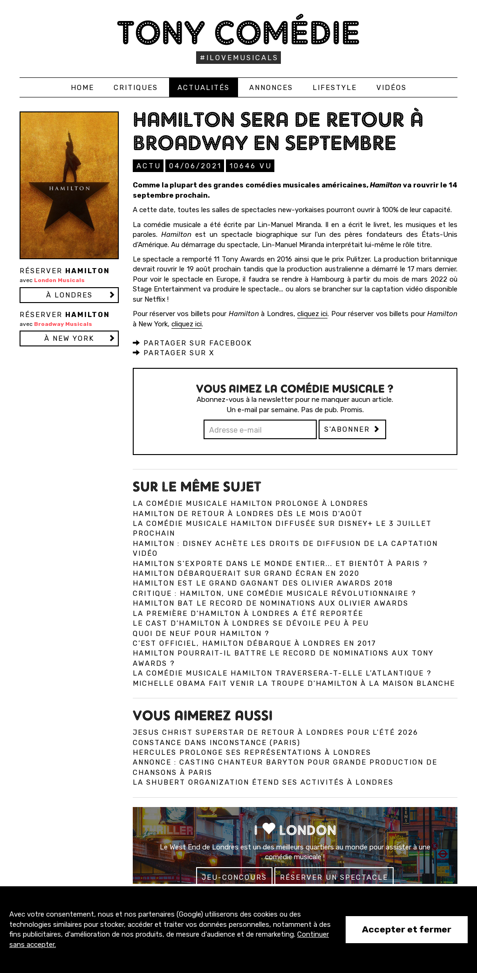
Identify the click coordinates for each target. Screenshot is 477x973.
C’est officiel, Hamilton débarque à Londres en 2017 (254, 643)
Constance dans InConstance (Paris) (216, 742)
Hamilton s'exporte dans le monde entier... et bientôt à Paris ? (280, 563)
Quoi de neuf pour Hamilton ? (201, 633)
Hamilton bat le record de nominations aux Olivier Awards (271, 603)
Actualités (203, 87)
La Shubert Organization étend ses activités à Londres (263, 782)
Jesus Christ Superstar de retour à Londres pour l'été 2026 (275, 732)
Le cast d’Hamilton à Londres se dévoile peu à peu (251, 623)
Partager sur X (174, 352)
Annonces (271, 87)
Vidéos (391, 87)
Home (82, 87)
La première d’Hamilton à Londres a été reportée (248, 613)
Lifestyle (335, 87)
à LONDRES (69, 295)
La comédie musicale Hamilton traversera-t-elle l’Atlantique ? (282, 673)
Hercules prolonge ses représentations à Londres (252, 752)
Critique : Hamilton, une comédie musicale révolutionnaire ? (274, 593)
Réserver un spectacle (334, 877)
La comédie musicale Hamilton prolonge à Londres (250, 503)
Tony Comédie (239, 32)
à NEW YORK (69, 338)
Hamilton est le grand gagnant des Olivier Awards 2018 (263, 583)
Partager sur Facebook (192, 342)
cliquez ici (312, 313)
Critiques (136, 87)
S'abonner (352, 429)
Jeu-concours (234, 877)
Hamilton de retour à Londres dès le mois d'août (248, 513)
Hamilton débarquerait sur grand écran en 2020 (246, 573)
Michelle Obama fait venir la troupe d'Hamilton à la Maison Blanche (294, 683)
